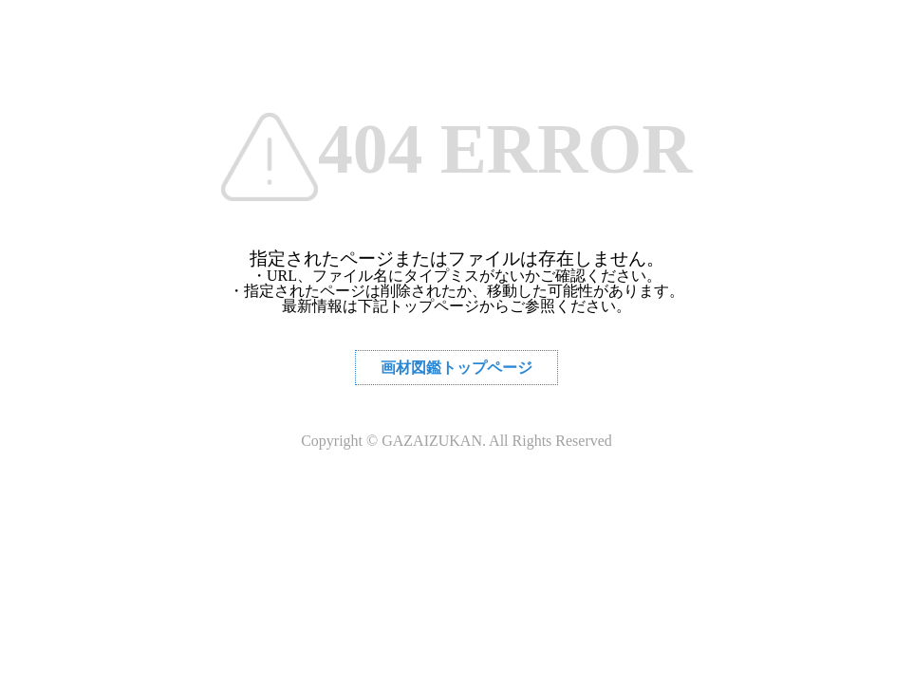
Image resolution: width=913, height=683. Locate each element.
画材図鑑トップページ (456, 368)
